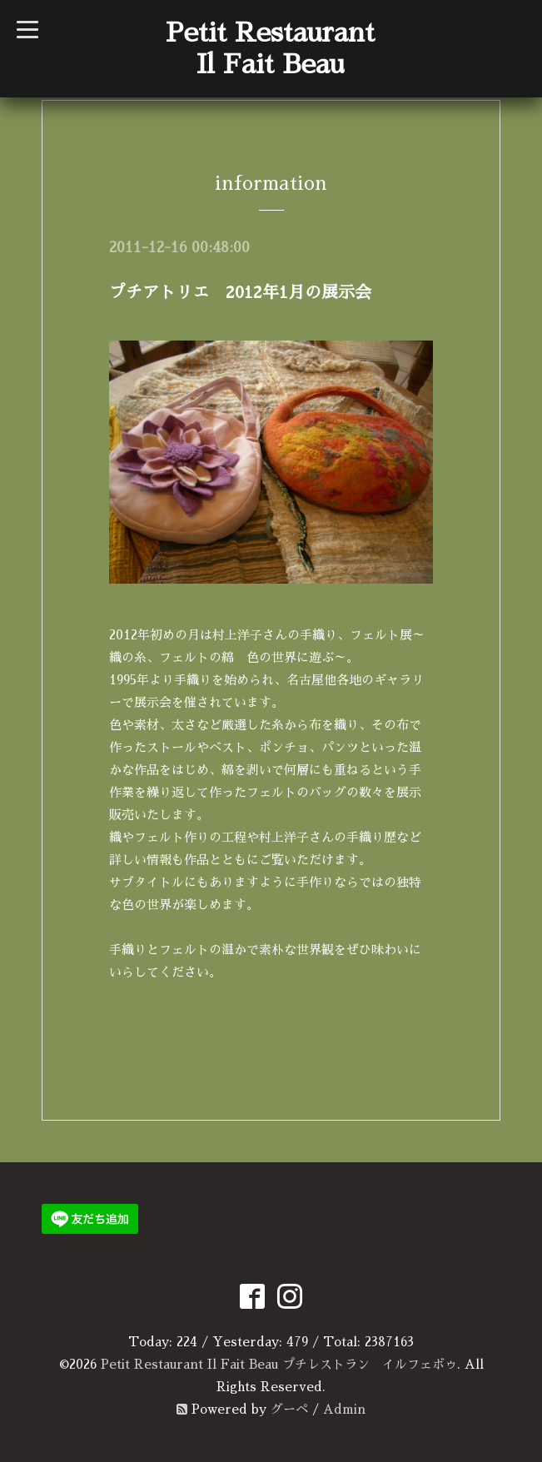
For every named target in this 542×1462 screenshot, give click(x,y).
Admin (344, 1409)
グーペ (289, 1409)
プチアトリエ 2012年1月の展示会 (240, 292)
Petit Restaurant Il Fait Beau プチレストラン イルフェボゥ (279, 1364)
